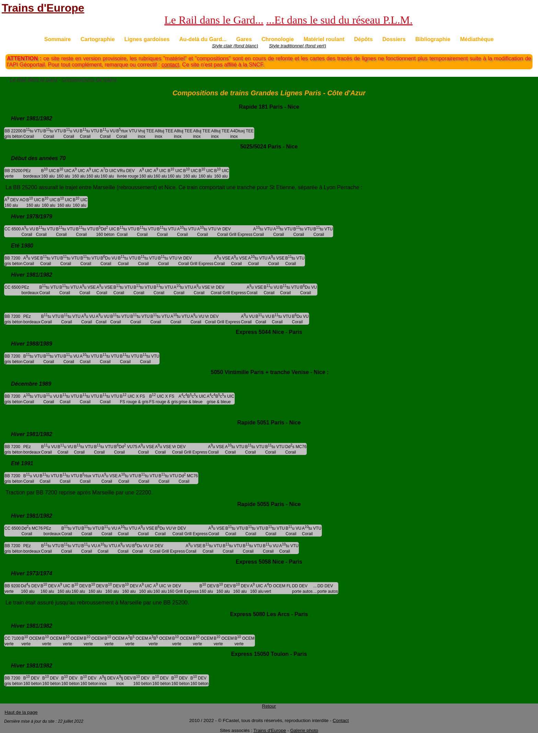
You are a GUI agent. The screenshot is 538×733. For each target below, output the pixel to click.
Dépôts (363, 39)
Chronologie (277, 39)
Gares (244, 39)
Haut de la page (21, 712)
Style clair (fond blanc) (235, 45)
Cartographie (98, 39)
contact (170, 65)
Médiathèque (477, 39)
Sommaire (57, 39)
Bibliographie (432, 39)
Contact (341, 720)
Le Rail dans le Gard (33, 79)
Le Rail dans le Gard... (214, 20)
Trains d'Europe (43, 8)
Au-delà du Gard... (202, 39)
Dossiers (394, 39)
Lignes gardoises (147, 39)
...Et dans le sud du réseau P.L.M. (339, 20)
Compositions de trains (89, 79)
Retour (269, 706)
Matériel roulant (324, 39)
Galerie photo (304, 730)
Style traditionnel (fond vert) (297, 45)
